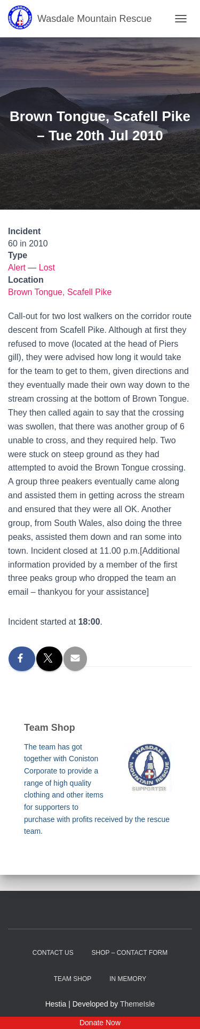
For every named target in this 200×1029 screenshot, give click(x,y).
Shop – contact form (130, 952)
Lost (47, 267)
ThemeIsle (137, 1004)
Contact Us (53, 952)
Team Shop (73, 979)
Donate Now (100, 1022)
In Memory (127, 979)
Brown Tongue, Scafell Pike (59, 292)
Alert (17, 267)
